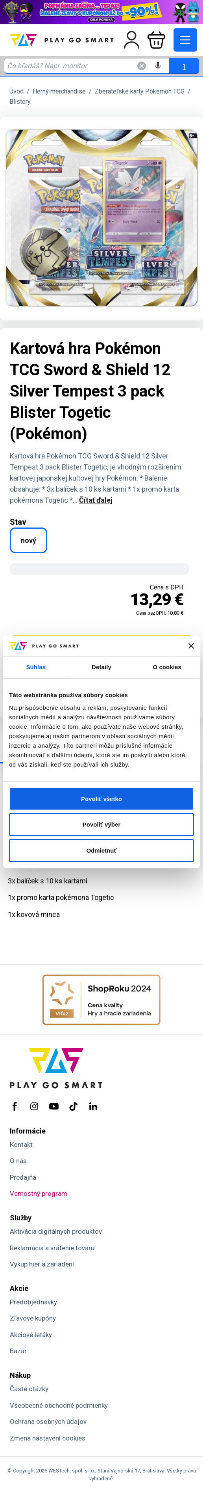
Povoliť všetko (101, 798)
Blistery (20, 101)
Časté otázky (29, 1389)
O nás (18, 1161)
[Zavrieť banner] (191, 646)
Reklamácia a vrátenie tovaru (52, 1248)
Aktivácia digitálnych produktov (56, 1231)
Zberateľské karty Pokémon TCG (140, 91)
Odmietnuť (101, 850)
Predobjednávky (33, 1302)
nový (28, 540)
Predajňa (23, 1177)
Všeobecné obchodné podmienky (59, 1405)
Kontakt (21, 1145)
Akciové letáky (31, 1335)
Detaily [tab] (101, 667)
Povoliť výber (101, 824)
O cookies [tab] (167, 667)
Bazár (18, 1351)
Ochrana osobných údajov (48, 1421)
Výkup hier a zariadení (42, 1264)
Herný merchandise (59, 91)
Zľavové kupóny (33, 1318)
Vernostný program (38, 1193)
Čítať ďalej (96, 500)
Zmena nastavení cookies (47, 1438)
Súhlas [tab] (36, 667)
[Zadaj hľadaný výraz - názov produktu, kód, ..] (86, 66)
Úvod (16, 91)
